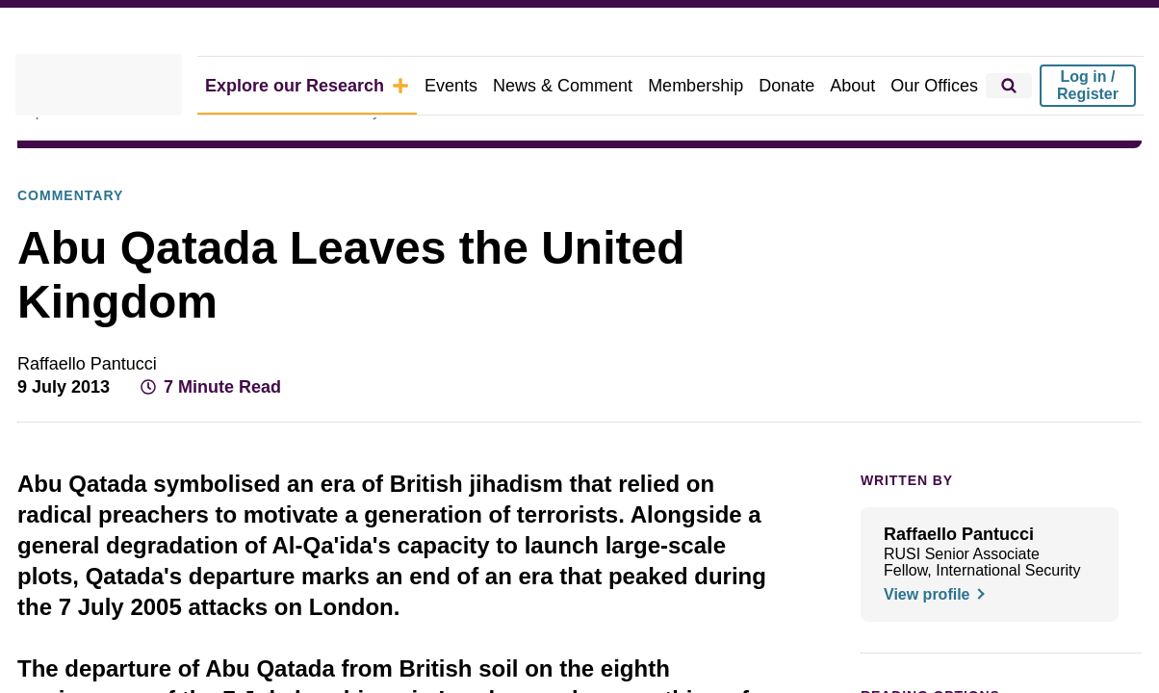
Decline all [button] (660, 407)
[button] (311, 408)
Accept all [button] (834, 407)
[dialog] (579, 346)
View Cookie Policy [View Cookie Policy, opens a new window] (612, 355)
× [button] (933, 251)
